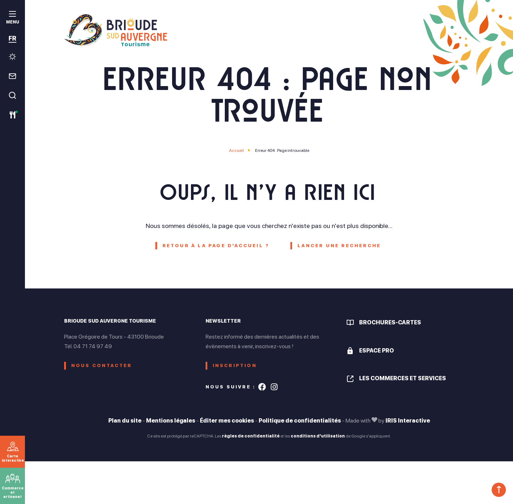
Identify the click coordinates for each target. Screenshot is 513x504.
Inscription (235, 365)
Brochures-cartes (390, 322)
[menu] (12, 18)
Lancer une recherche (339, 245)
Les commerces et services (402, 378)
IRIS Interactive (407, 420)
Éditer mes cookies (227, 420)
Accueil (236, 150)
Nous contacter (101, 365)
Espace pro (376, 350)
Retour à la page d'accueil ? (216, 245)
